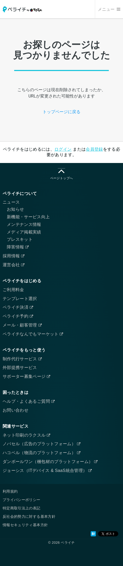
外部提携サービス (20, 367)
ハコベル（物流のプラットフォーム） (41, 452)
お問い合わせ (15, 410)
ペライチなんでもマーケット (33, 334)
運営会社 (14, 265)
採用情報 (14, 256)
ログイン (62, 149)
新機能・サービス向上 (28, 217)
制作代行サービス (22, 359)
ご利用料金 (13, 289)
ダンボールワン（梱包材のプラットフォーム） (50, 461)
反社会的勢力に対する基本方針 (29, 516)
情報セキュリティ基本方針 (25, 525)
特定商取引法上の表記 (21, 508)
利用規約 (10, 491)
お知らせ (15, 209)
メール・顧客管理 (22, 325)
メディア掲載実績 (24, 232)
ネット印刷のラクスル (26, 435)
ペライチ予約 (18, 316)
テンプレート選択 (20, 298)
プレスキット (20, 239)
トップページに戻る (61, 111)
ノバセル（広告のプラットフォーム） (41, 444)
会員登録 (94, 149)
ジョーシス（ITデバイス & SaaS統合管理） (47, 470)
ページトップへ (61, 174)
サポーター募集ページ (26, 376)
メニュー (109, 9)
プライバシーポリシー (21, 500)
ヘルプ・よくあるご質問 (29, 401)
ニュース (11, 202)
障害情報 (18, 247)
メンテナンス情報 (24, 224)
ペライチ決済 (18, 307)
